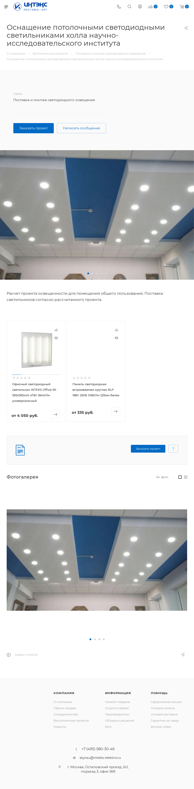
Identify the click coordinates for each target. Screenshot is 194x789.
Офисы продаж (65, 708)
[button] (88, 273)
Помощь (159, 693)
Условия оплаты (163, 708)
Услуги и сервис (117, 708)
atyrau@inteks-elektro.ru (100, 757)
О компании (63, 701)
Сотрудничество (66, 714)
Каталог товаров (117, 701)
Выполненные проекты (71, 720)
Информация (118, 693)
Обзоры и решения (119, 720)
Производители (117, 714)
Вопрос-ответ (161, 726)
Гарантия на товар (165, 720)
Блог (108, 726)
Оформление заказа (166, 701)
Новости (60, 726)
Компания (64, 693)
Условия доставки (164, 714)
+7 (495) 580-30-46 (98, 749)
